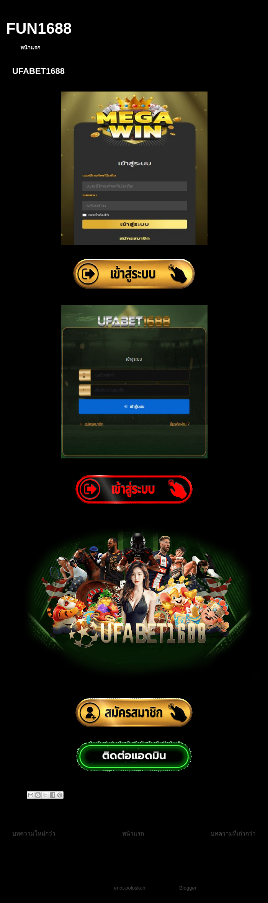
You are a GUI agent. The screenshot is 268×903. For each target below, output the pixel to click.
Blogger (187, 888)
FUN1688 (39, 28)
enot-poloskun (129, 888)
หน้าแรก (30, 47)
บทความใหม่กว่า (34, 833)
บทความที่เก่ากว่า (233, 833)
